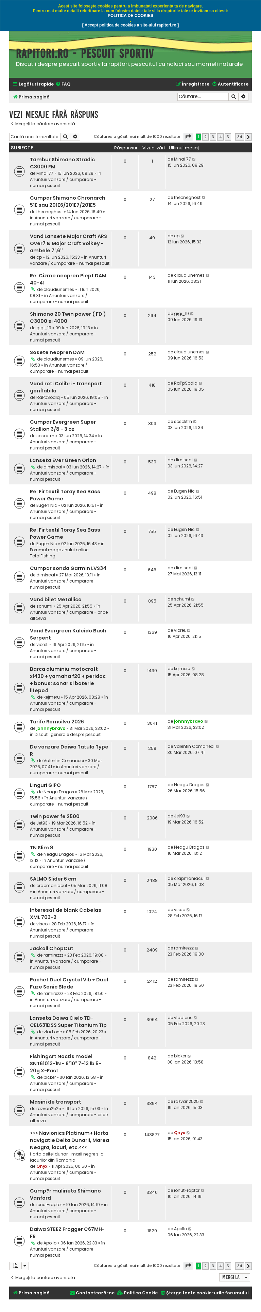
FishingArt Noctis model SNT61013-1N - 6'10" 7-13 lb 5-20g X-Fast (65, 1063)
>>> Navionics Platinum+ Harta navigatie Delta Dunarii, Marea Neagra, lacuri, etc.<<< (69, 1140)
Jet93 (42, 823)
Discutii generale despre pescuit (68, 734)
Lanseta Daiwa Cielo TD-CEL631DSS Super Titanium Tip (68, 1022)
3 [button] (213, 137)
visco (42, 924)
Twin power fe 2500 (55, 816)
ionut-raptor (49, 1204)
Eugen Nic (46, 505)
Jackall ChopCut (51, 948)
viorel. (42, 644)
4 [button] (220, 137)
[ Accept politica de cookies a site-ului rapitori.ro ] (130, 25)
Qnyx (42, 1166)
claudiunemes (59, 289)
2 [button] (205, 137)
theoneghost (49, 212)
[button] (188, 137)
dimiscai (53, 467)
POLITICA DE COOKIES (130, 15)
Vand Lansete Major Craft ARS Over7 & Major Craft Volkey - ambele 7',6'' (68, 243)
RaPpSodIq (48, 397)
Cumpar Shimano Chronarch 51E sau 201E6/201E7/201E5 (67, 201)
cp (39, 257)
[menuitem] (62, 84)
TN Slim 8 (41, 847)
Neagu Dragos (59, 792)
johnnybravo (51, 728)
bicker (50, 1077)
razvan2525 (48, 1108)
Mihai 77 (44, 173)
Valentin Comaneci (64, 760)
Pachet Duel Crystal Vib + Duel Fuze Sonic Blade (69, 983)
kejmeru (52, 697)
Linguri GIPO (45, 785)
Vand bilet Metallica (56, 599)
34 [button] (239, 137)
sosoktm (45, 436)
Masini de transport (55, 1101)
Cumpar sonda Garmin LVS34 (68, 568)
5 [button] (228, 137)
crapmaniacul (51, 885)
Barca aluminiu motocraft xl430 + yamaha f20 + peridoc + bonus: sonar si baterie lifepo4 (68, 680)
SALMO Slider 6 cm (53, 878)
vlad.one (53, 1032)
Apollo (50, 1243)
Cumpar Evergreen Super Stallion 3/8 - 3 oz (63, 425)
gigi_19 (43, 328)
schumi (44, 606)
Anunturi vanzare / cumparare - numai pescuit (69, 260)
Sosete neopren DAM (57, 352)
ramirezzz (53, 955)
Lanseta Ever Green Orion (63, 460)
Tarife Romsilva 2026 (57, 721)
